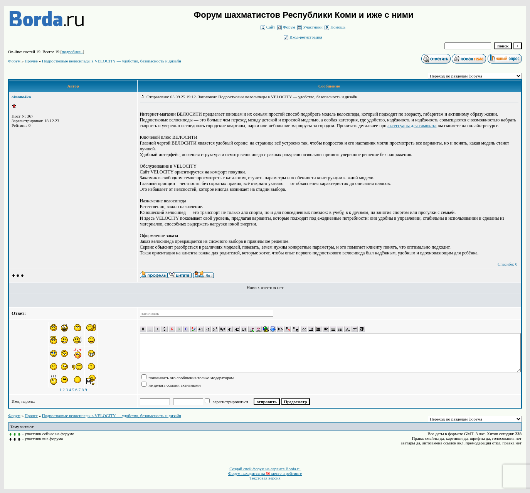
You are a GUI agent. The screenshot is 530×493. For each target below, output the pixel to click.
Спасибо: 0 (507, 264)
